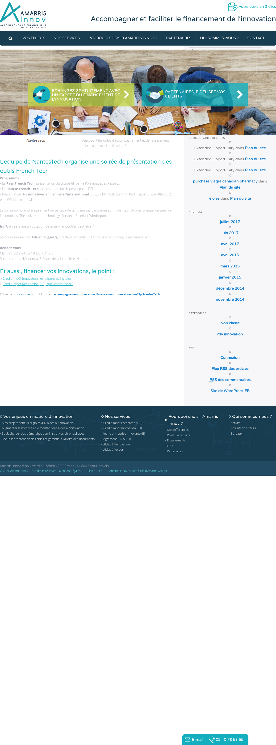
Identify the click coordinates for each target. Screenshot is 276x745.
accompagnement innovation (74, 294)
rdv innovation (26, 294)
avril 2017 (230, 244)
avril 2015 (230, 255)
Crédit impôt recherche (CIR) (122, 423)
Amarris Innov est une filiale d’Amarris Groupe (138, 471)
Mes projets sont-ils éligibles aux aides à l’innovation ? (38, 423)
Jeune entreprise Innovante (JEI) (124, 433)
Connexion (229, 357)
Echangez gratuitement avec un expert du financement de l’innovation (86, 95)
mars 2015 (230, 266)
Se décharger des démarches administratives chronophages (43, 433)
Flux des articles (230, 368)
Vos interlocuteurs (243, 428)
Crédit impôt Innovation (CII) (122, 428)
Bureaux (236, 433)
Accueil (10, 38)
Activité (236, 423)
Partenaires (178, 38)
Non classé (230, 323)
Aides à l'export (113, 449)
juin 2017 (230, 233)
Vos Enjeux (33, 38)
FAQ (170, 446)
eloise (214, 198)
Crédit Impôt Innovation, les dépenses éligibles (37, 278)
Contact (255, 38)
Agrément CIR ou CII (117, 439)
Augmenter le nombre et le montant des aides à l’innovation (43, 428)
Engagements (176, 440)
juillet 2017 (230, 222)
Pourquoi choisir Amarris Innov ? (122, 38)
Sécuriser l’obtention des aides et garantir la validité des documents (48, 439)
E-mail (197, 739)
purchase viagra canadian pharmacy (225, 181)
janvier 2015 (230, 277)
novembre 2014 (230, 299)
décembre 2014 (230, 288)
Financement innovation (113, 294)
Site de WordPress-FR (230, 391)
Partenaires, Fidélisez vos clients (195, 94)
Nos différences (177, 430)
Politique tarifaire (179, 435)
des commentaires (230, 379)
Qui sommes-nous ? (219, 38)
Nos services (67, 38)
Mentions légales (69, 471)
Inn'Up (137, 294)
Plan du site (255, 148)
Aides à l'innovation (116, 444)
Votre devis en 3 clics (257, 6)
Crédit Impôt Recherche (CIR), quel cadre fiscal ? (38, 284)
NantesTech (151, 294)
